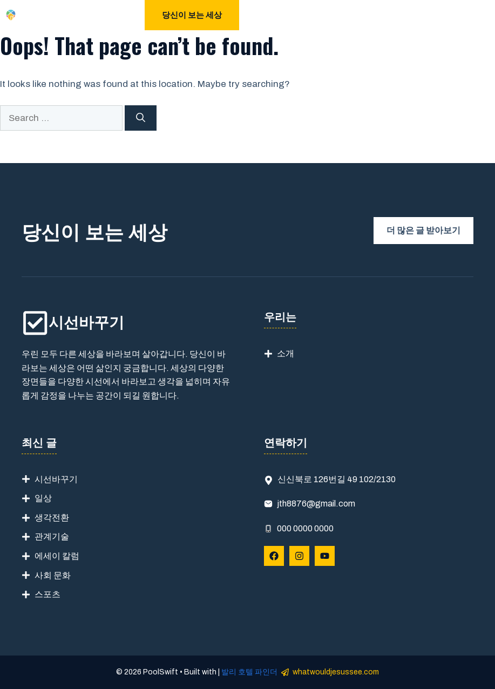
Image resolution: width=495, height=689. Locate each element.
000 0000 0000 (305, 528)
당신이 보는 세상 (192, 15)
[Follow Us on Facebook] (274, 556)
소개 (285, 353)
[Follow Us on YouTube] (325, 556)
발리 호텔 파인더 (249, 672)
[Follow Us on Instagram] (299, 556)
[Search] (141, 118)
